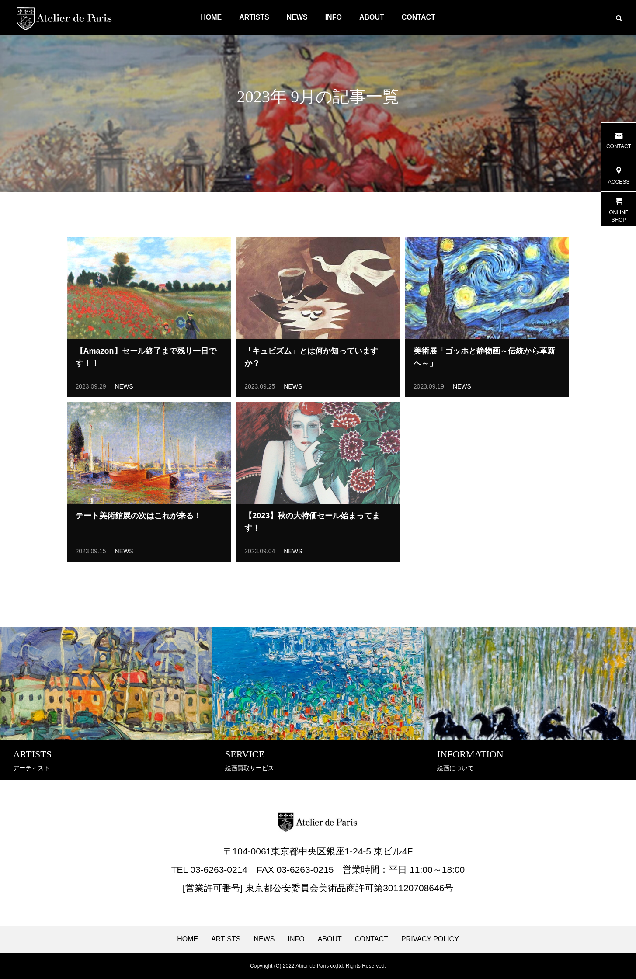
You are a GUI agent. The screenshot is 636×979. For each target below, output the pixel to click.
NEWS (297, 17)
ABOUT (371, 17)
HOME (211, 17)
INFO (333, 17)
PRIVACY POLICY (430, 939)
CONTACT (418, 17)
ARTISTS (254, 17)
